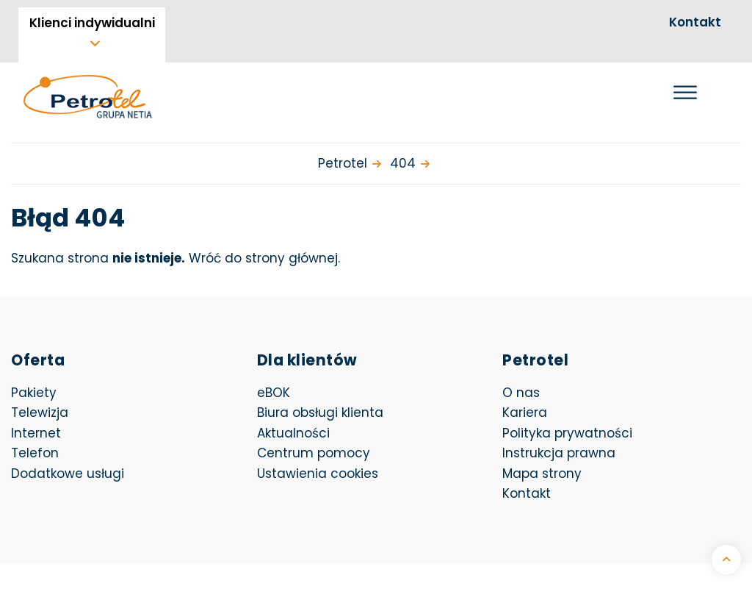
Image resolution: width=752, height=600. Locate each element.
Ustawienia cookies (317, 473)
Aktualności (293, 433)
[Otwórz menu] (685, 92)
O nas (521, 392)
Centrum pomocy (313, 453)
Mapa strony (542, 473)
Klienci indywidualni (92, 23)
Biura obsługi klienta (320, 412)
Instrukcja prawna (558, 453)
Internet (36, 433)
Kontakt (695, 22)
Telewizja (39, 412)
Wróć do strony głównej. (264, 258)
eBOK (356, 392)
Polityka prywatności (567, 433)
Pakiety (34, 392)
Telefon (35, 453)
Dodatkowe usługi (67, 473)
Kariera (524, 412)
